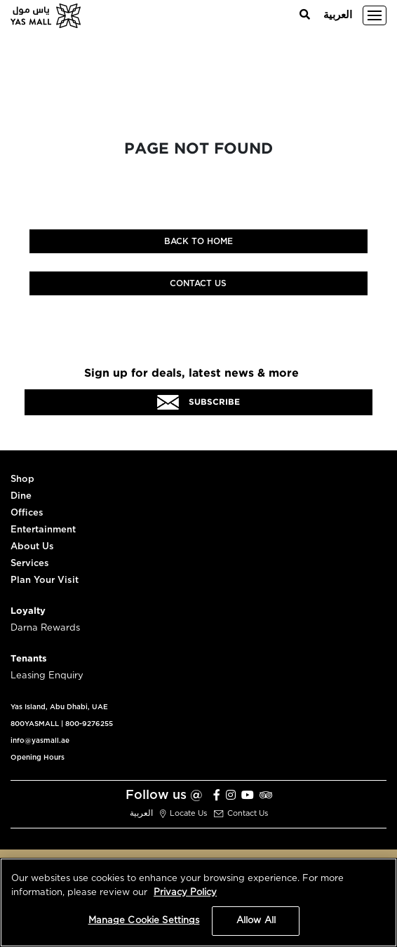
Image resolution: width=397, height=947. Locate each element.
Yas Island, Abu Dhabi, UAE (59, 707)
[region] (198, 902)
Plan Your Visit (45, 580)
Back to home (198, 241)
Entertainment (43, 530)
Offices (27, 513)
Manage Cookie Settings (144, 920)
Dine (21, 496)
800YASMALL (35, 723)
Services (30, 563)
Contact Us (198, 283)
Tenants (29, 659)
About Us (32, 546)
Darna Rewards (45, 628)
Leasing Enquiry (47, 675)
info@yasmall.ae (40, 740)
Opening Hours (38, 757)
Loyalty (28, 611)
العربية (337, 15)
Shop (22, 479)
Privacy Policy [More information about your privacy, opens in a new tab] (185, 892)
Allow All (256, 920)
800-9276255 (89, 723)
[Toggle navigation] (374, 15)
